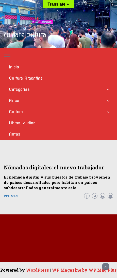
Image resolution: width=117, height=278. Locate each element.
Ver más (11, 196)
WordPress (37, 270)
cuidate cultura (25, 34)
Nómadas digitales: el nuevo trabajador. (54, 167)
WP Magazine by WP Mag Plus (84, 270)
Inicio (14, 67)
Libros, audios (22, 123)
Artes (14, 100)
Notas (14, 134)
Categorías (19, 89)
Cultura (16, 111)
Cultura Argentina (26, 78)
